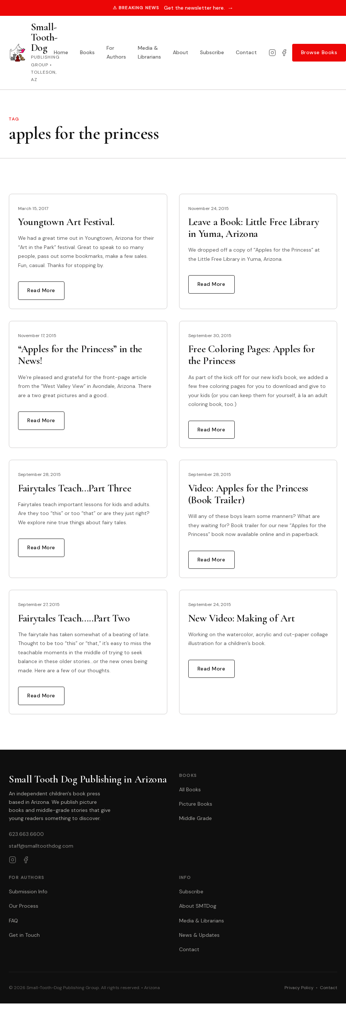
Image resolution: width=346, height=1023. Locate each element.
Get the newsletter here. (199, 8)
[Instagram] (272, 52)
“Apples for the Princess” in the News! (80, 355)
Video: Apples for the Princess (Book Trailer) (248, 494)
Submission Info (28, 891)
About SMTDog (197, 906)
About (180, 52)
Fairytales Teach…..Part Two (74, 618)
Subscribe (212, 52)
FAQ (13, 920)
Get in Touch (24, 935)
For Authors (116, 52)
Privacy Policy (299, 988)
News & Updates (199, 935)
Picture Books (195, 803)
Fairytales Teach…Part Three (74, 488)
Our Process (23, 906)
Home (61, 52)
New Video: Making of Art (241, 618)
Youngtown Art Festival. (66, 222)
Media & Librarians (149, 52)
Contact (246, 52)
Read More (41, 290)
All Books (190, 789)
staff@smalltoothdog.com (41, 845)
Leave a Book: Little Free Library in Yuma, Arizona (253, 228)
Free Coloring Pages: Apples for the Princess (251, 355)
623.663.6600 (26, 834)
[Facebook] (284, 52)
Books (87, 52)
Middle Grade (195, 818)
